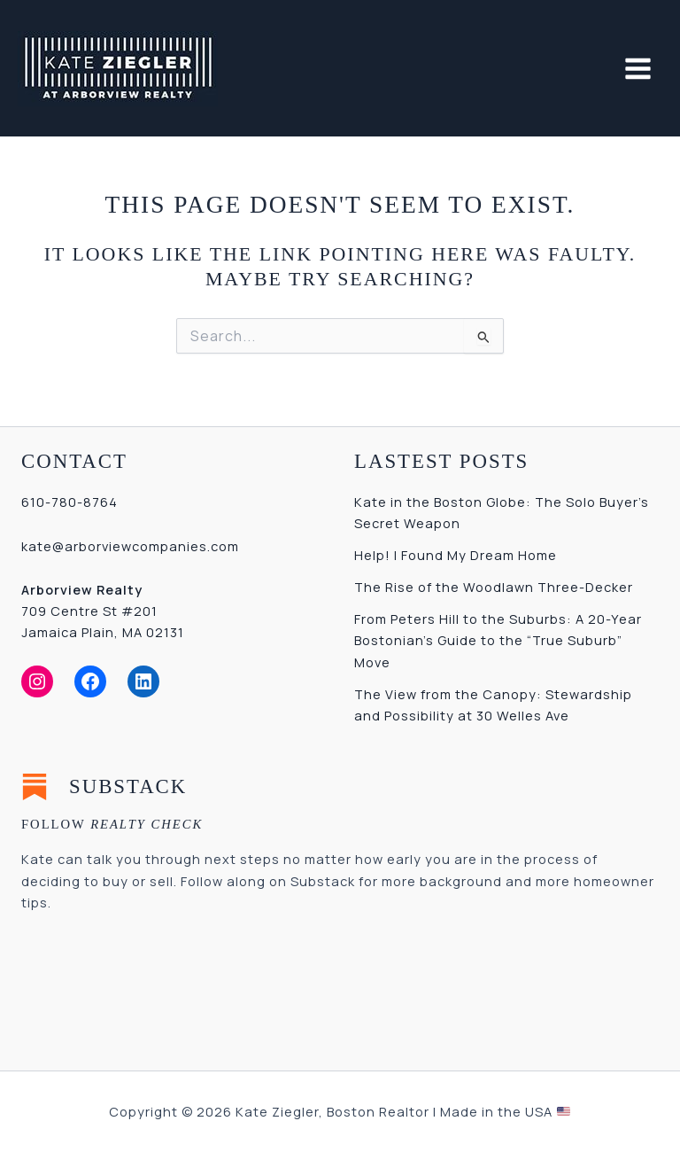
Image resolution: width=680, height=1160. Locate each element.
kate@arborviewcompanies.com (130, 546)
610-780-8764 (69, 501)
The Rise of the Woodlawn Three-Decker (493, 587)
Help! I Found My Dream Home (455, 555)
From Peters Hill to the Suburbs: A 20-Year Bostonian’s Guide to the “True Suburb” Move (498, 640)
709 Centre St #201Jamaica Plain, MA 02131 (102, 610)
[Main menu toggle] (638, 68)
